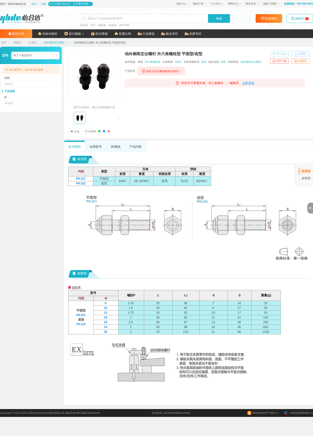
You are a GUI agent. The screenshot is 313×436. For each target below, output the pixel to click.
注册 (43, 3)
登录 (34, 3)
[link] (4, 42)
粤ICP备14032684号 (88, 412)
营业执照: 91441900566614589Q (171, 412)
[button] (74, 33)
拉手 (93, 25)
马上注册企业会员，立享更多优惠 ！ (70, 3)
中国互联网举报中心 (298, 413)
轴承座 (102, 25)
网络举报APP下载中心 (263, 413)
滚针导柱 (124, 25)
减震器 (113, 25)
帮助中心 (233, 3)
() (180, 3)
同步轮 (84, 25)
